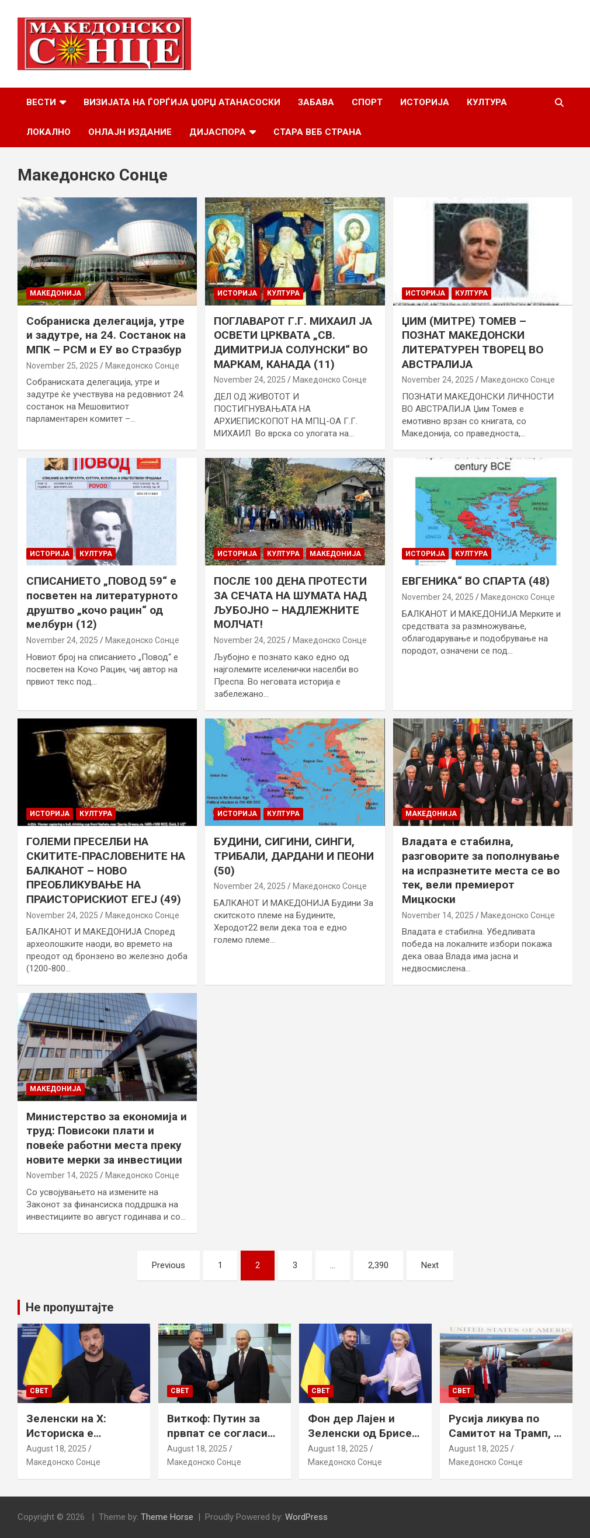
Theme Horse (167, 1517)
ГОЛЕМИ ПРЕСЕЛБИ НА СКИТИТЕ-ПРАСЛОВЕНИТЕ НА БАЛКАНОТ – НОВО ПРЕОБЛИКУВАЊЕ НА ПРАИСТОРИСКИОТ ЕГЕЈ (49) (105, 870)
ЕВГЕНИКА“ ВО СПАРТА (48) (476, 581)
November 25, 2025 (62, 365)
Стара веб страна (317, 132)
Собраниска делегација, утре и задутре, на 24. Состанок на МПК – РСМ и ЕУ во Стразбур (106, 335)
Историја (424, 102)
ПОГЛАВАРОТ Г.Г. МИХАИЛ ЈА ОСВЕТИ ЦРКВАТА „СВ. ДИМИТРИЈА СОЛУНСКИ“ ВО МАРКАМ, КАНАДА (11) (293, 342)
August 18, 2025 (56, 1448)
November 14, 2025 (438, 915)
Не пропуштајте (69, 1307)
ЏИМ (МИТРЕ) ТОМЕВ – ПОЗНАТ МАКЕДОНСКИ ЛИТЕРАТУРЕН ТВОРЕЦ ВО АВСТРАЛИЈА (472, 342)
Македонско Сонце (142, 365)
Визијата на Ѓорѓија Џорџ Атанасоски (182, 102)
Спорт (367, 102)
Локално (48, 132)
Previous (168, 1265)
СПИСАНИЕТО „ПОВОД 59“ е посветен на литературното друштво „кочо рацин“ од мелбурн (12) (102, 602)
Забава (316, 102)
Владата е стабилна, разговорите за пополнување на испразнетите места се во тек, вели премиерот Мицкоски (481, 870)
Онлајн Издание (130, 132)
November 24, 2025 (250, 379)
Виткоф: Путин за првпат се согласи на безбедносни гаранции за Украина (222, 1440)
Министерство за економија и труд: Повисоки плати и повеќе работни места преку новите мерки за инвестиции (106, 1138)
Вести (41, 102)
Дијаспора (217, 132)
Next (430, 1265)
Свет (39, 1391)
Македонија (55, 293)
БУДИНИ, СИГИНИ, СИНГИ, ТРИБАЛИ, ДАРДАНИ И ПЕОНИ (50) (294, 856)
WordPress (306, 1517)
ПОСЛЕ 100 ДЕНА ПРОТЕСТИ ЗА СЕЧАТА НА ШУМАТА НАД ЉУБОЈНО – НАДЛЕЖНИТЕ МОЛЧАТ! (290, 602)
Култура (487, 102)
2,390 (378, 1265)
